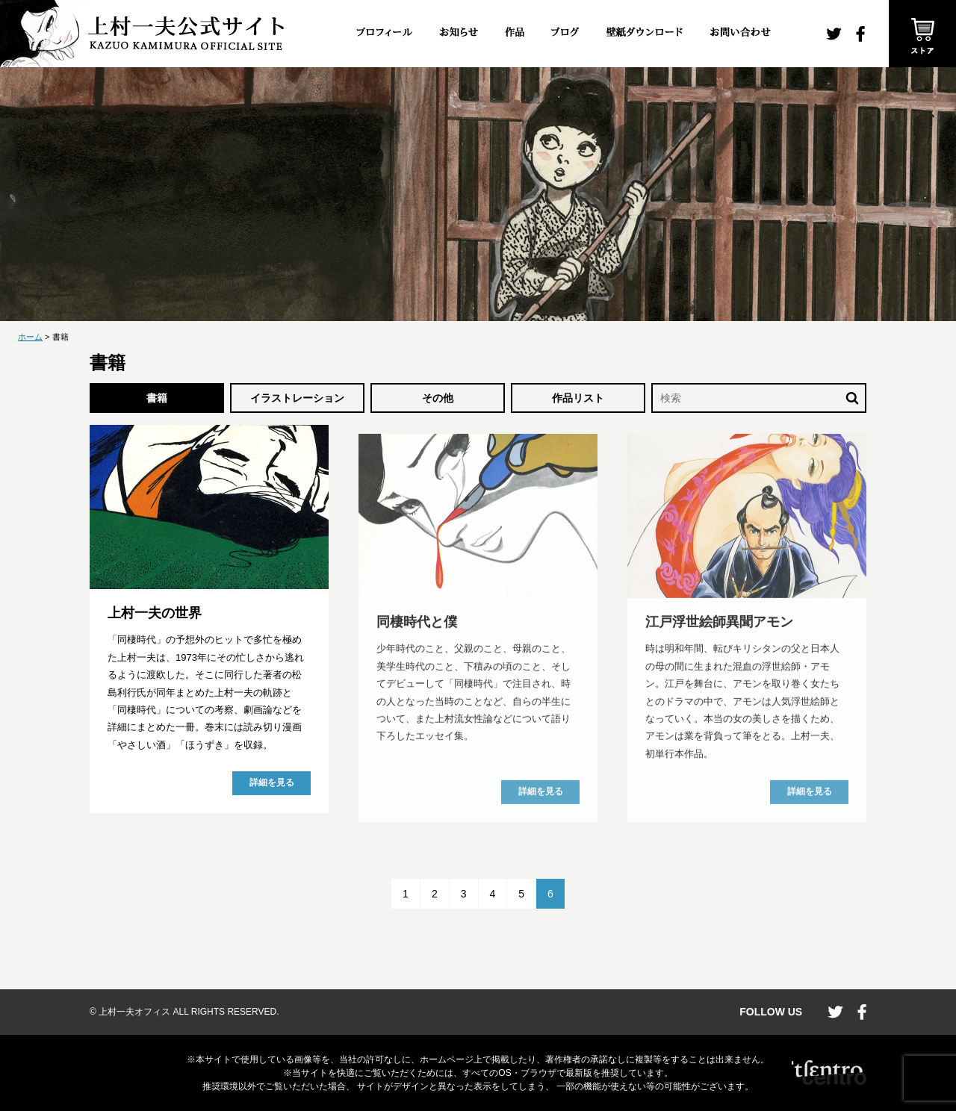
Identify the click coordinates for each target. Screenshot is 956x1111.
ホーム (30, 336)
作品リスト (578, 398)
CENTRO (829, 1073)
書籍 (156, 398)
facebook (860, 34)
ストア (922, 33)
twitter (834, 34)
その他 (437, 398)
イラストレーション (297, 398)
